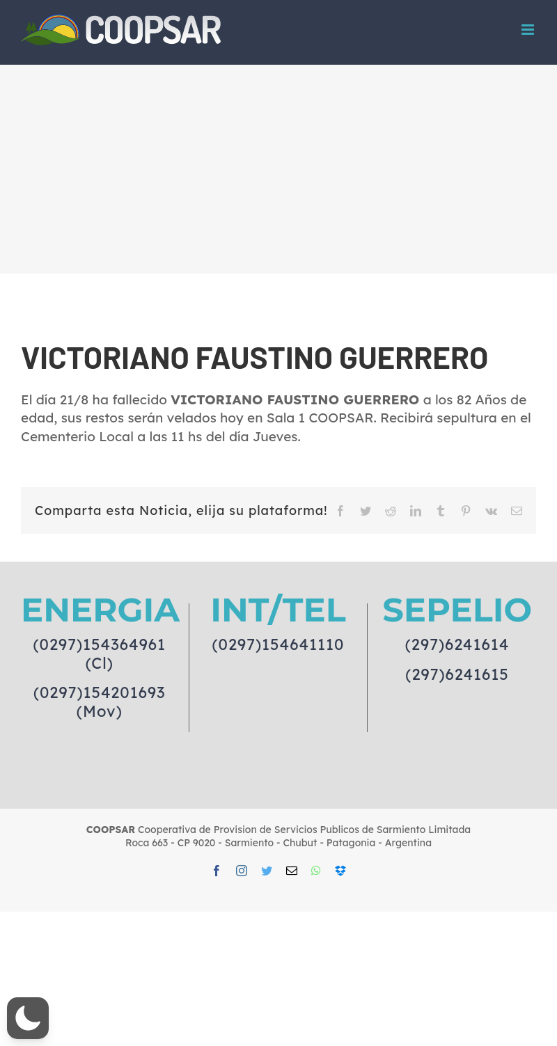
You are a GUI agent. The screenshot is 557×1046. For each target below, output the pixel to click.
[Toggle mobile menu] (528, 29)
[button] (28, 1018)
